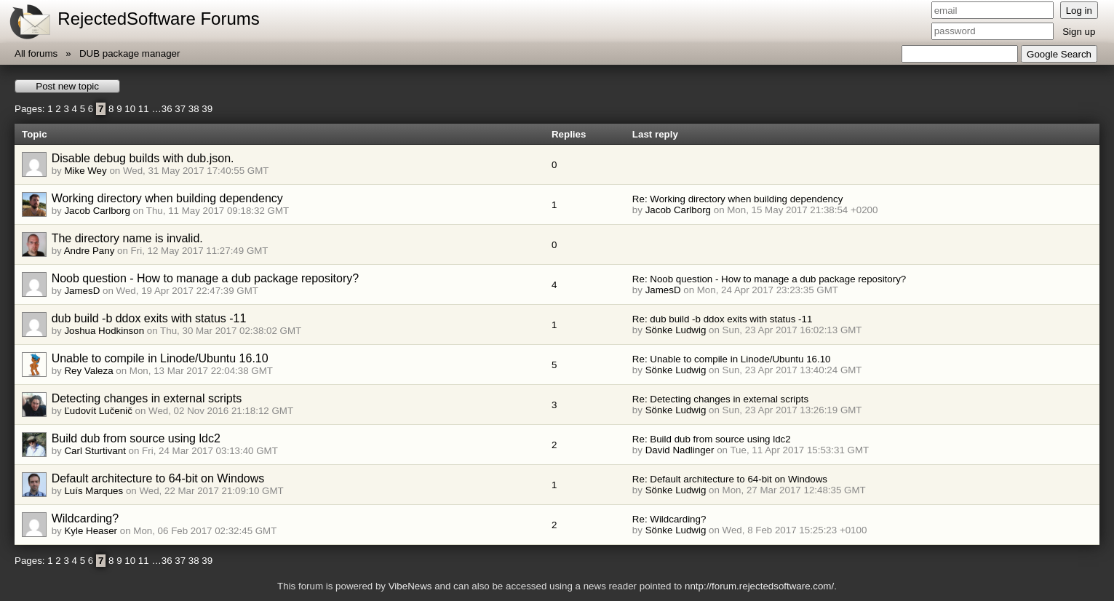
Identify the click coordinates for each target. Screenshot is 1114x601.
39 (207, 108)
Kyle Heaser (90, 530)
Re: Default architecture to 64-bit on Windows (729, 479)
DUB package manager (129, 53)
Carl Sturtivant (94, 450)
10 (129, 108)
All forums (36, 53)
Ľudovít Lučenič (98, 410)
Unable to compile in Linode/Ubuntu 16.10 (160, 358)
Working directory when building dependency (167, 198)
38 (193, 108)
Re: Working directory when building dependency (737, 199)
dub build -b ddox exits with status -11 (149, 318)
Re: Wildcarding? (669, 519)
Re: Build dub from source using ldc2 (711, 439)
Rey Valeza (88, 370)
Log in (1079, 10)
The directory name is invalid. (127, 238)
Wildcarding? (85, 518)
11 (143, 108)
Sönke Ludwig (676, 330)
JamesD (82, 290)
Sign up (1078, 31)
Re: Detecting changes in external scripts (720, 399)
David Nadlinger (680, 450)
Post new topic (67, 86)
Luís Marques (93, 490)
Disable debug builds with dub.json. (143, 158)
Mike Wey (85, 170)
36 (167, 108)
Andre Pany (89, 250)
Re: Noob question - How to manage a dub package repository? (769, 279)
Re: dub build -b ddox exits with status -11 (722, 319)
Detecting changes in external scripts (147, 398)
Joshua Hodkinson (104, 330)
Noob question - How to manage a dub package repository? (205, 278)
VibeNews (410, 586)
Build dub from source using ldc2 (136, 438)
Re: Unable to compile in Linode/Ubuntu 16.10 (731, 359)
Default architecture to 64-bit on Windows (158, 478)
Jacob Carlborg (97, 210)
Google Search (1059, 54)
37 (180, 108)
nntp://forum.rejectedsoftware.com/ (759, 586)
